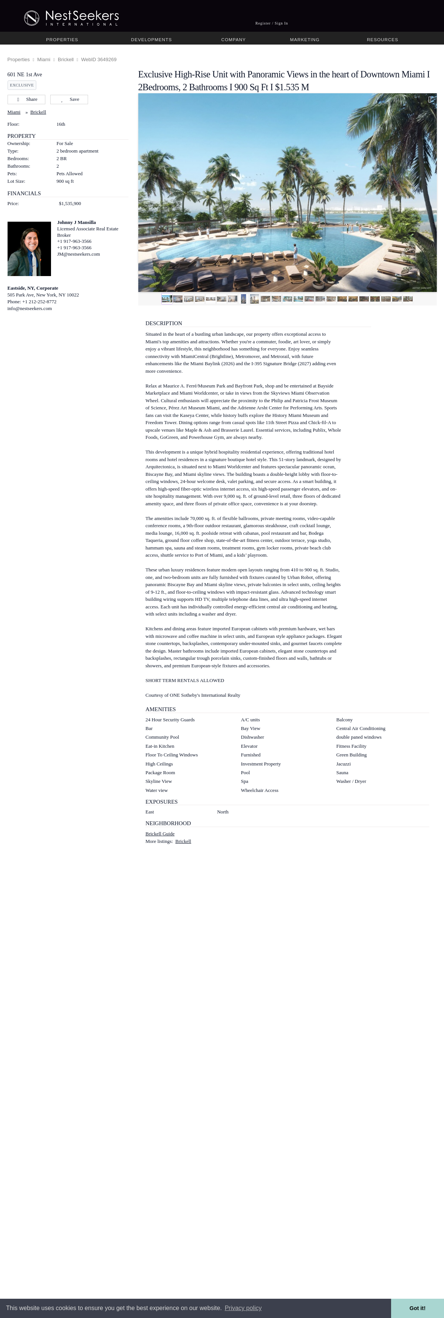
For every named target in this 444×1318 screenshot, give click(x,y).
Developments (151, 39)
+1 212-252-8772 (39, 301)
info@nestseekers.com (30, 308)
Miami (44, 59)
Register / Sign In (271, 23)
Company (233, 39)
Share (26, 99)
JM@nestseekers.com (78, 254)
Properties (62, 39)
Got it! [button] (417, 1308)
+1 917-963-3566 (74, 241)
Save (69, 99)
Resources (382, 39)
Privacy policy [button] (243, 1308)
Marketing (304, 39)
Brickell (66, 59)
